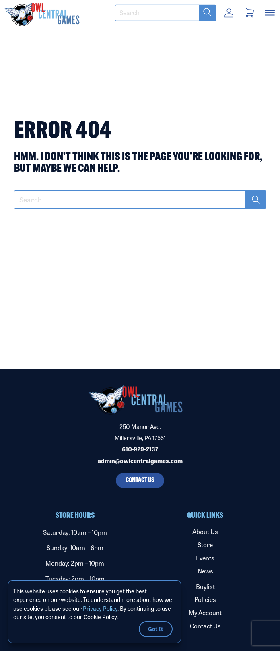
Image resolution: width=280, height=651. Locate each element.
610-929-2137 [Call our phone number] (140, 449)
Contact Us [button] (140, 480)
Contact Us (205, 625)
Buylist (205, 586)
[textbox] (165, 13)
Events (205, 557)
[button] (98, 14)
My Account (205, 612)
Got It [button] (155, 628)
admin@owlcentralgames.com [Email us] (140, 460)
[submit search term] (207, 13)
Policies (205, 599)
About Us (205, 531)
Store (205, 544)
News (205, 570)
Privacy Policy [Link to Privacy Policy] (100, 608)
